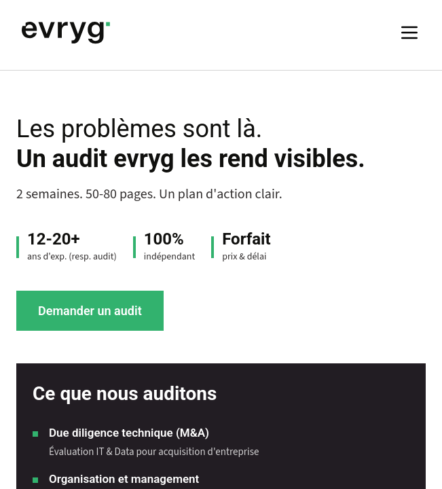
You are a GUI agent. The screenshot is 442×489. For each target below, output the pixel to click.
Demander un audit (90, 311)
